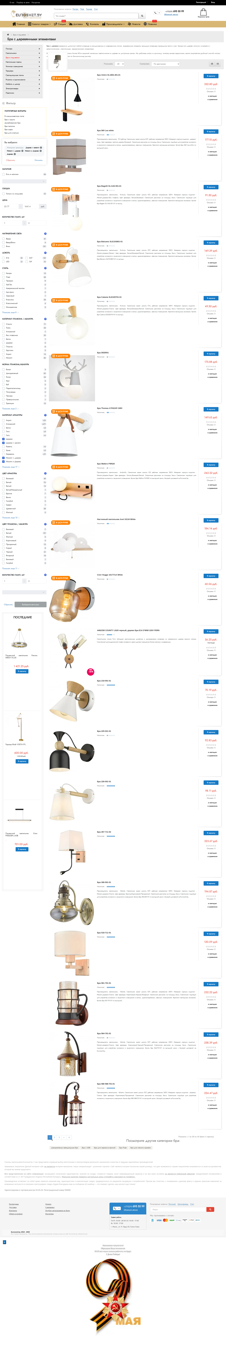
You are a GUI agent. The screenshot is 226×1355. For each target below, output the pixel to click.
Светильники (11, 53)
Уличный (172, 1204)
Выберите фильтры (30, 604)
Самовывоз (50, 1207)
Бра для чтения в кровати (141, 1147)
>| (69, 1137)
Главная (18, 24)
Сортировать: (145, 63)
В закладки (212, 96)
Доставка (76, 24)
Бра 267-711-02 (104, 832)
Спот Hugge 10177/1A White (110, 575)
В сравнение (212, 99)
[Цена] (10, 206)
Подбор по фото (23, 2)
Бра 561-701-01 (104, 983)
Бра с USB (86, 1147)
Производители (113, 24)
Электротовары (12, 88)
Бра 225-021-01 (104, 731)
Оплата (48, 1204)
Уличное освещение (14, 66)
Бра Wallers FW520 (106, 464)
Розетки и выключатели (15, 79)
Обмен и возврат (16, 1214)
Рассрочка (36, 2)
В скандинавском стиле (14, 116)
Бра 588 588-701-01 (106, 1084)
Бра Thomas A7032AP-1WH (109, 408)
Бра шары (9, 129)
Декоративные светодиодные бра (64, 1147)
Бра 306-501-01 (104, 882)
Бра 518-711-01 (104, 933)
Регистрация (201, 2)
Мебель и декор (13, 84)
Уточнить (39, 160)
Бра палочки (10, 126)
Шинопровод (183, 1204)
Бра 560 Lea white (105, 130)
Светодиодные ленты (15, 75)
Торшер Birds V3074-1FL (15, 744)
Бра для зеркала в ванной (104, 1147)
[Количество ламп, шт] (12, 223)
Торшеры (9, 70)
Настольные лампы (14, 62)
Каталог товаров (39, 24)
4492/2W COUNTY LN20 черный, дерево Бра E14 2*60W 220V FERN (128, 630)
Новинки (150, 23)
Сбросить (10, 160)
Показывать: (108, 63)
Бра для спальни (12, 132)
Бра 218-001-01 (104, 681)
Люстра (75, 9)
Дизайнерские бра (12, 122)
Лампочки (10, 92)
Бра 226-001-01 (104, 781)
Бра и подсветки (19, 34)
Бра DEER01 (103, 353)
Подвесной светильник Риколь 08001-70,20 (21, 656)
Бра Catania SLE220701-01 (109, 297)
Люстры (9, 48)
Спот (96, 9)
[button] (214, 2)
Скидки (60, 23)
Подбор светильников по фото (57, 1210)
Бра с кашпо (10, 119)
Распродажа (14, 1204)
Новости (134, 24)
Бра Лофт (123, 1147)
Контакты (92, 24)
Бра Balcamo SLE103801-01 (110, 241)
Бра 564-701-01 (104, 1033)
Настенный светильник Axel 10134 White (116, 519)
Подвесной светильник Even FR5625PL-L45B (21, 834)
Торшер (89, 9)
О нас (12, 2)
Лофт (82, 9)
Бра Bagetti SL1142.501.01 (109, 186)
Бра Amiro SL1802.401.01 (108, 75)
